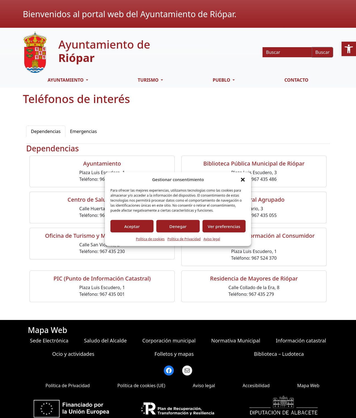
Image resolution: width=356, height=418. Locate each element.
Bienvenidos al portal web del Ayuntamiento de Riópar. (129, 14)
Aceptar (132, 226)
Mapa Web (308, 385)
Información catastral (301, 340)
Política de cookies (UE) (141, 385)
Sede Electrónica (49, 340)
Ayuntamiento (66, 80)
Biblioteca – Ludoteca (279, 354)
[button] (349, 49)
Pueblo (222, 80)
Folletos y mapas (174, 354)
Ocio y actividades (73, 354)
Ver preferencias (224, 226)
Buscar (322, 52)
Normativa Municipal (235, 340)
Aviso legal (211, 239)
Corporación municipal (169, 340)
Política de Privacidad (184, 239)
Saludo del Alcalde (105, 340)
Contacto (296, 80)
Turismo (149, 80)
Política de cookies (150, 239)
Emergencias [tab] (83, 131)
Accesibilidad (256, 385)
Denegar (178, 226)
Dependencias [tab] (46, 131)
